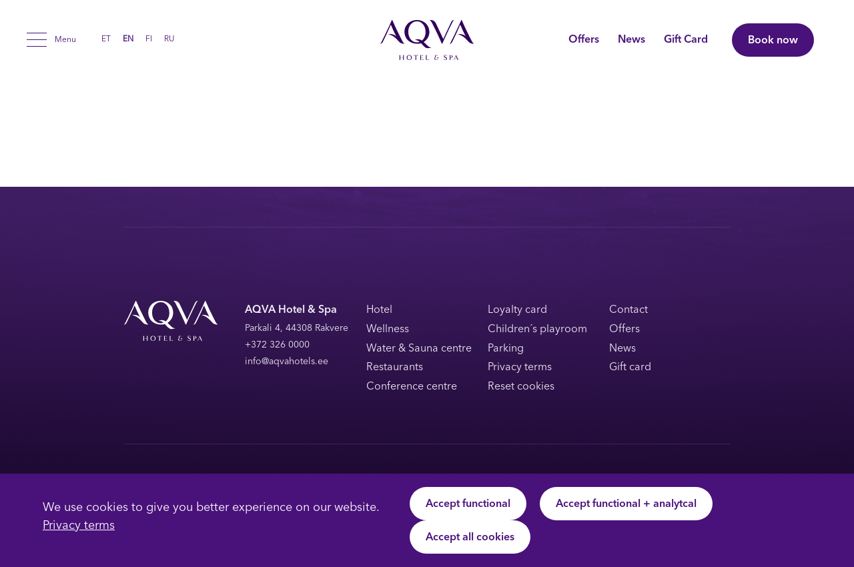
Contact (628, 310)
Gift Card (686, 40)
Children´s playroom (537, 329)
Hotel (379, 310)
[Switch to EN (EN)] (128, 39)
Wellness (387, 329)
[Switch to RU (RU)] (169, 39)
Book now (773, 40)
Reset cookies (521, 387)
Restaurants (394, 367)
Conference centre (411, 387)
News (631, 40)
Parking (506, 349)
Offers (583, 40)
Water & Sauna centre (419, 349)
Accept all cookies (470, 537)
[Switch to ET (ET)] (106, 39)
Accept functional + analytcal (626, 504)
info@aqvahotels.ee (286, 362)
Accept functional (468, 504)
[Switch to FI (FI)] (148, 39)
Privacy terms (79, 526)
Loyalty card (517, 310)
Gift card (630, 367)
